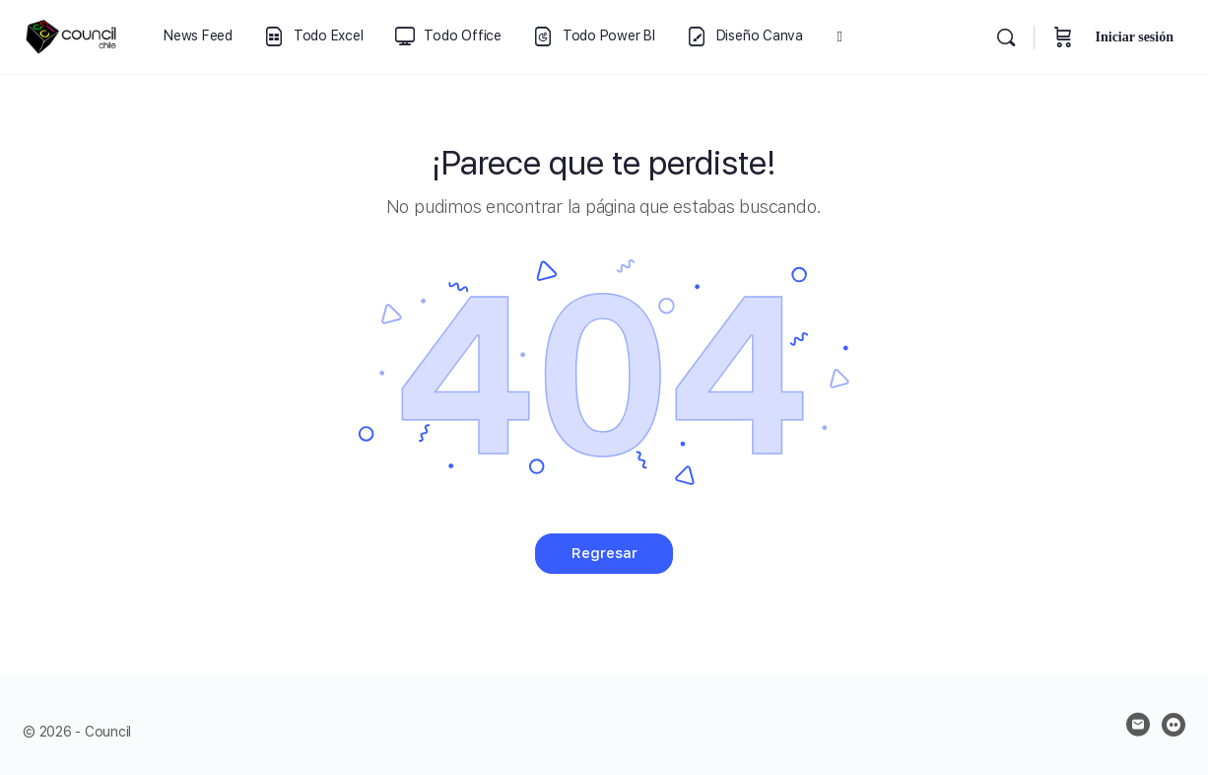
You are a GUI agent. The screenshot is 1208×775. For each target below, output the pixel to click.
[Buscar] (1006, 37)
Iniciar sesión (1135, 37)
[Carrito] (1063, 37)
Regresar (604, 553)
